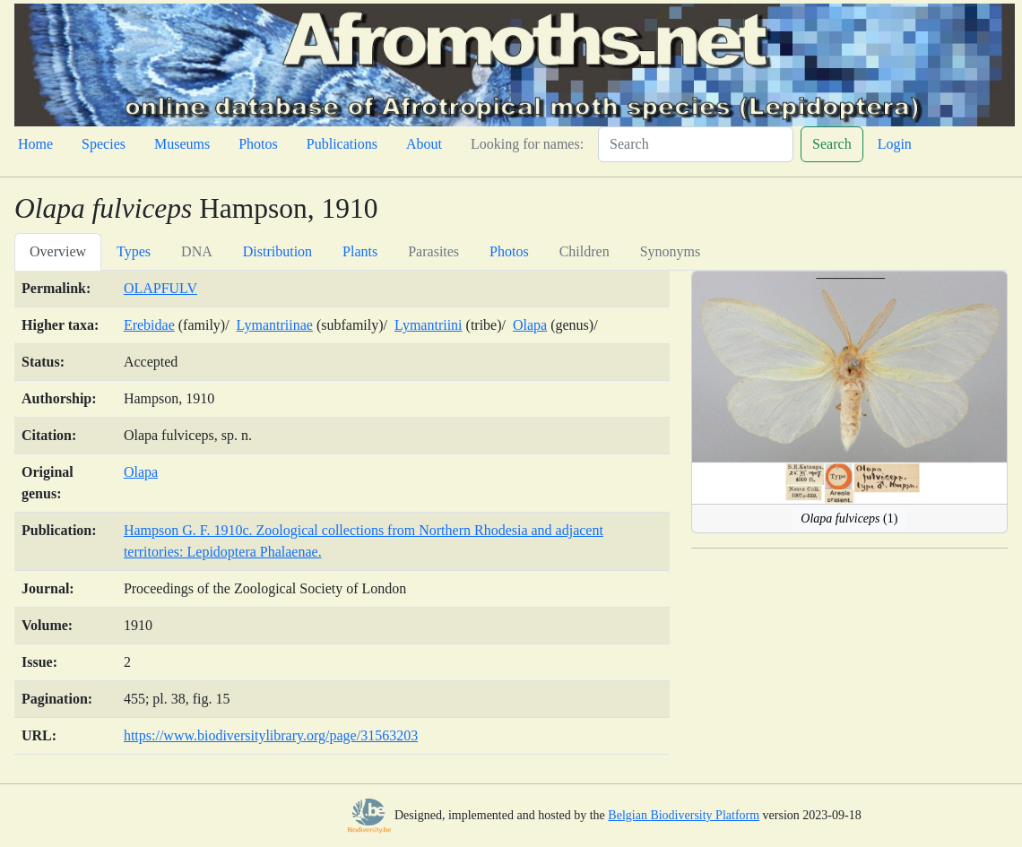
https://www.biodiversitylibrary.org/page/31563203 (271, 735)
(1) (849, 518)
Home (35, 143)
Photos (258, 143)
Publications (342, 143)
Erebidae (149, 325)
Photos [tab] (509, 251)
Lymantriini (428, 325)
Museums (182, 143)
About (424, 143)
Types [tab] (134, 251)
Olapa (530, 325)
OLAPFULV (160, 288)
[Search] (695, 144)
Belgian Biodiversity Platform (683, 815)
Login (895, 143)
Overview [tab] (58, 251)
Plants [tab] (359, 251)
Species (104, 143)
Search (832, 143)
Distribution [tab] (277, 251)
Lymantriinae (275, 325)
